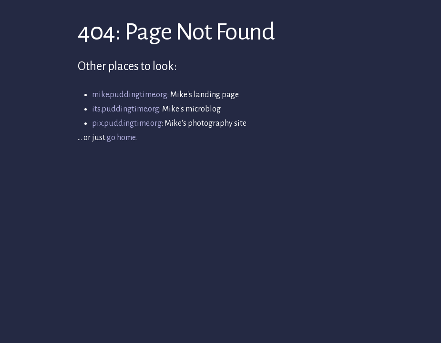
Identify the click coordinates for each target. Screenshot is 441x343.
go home (121, 137)
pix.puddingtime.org (127, 123)
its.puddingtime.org (125, 109)
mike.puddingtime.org (129, 95)
